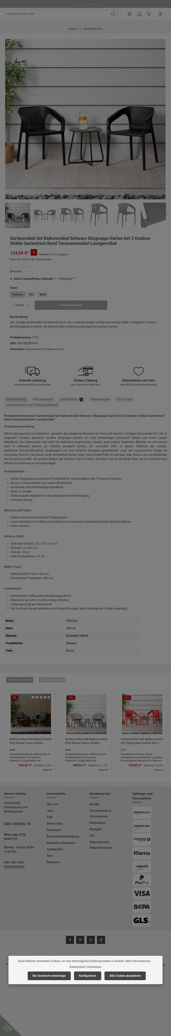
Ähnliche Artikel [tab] (19, 680)
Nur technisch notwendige (49, 975)
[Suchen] (127, 13)
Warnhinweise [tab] (43, 399)
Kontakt (94, 804)
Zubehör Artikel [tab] (52, 680)
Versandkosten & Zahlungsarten (100, 813)
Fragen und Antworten (85, 4)
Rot (31, 294)
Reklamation (97, 822)
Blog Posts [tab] (124, 399)
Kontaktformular (14, 866)
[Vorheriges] (12, 119)
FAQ (92, 835)
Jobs (50, 810)
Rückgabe (96, 829)
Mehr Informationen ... (139, 961)
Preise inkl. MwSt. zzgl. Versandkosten (30, 259)
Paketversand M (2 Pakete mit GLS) (45, 349)
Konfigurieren (87, 975)
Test (49, 855)
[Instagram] (91, 940)
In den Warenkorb (71, 305)
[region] (85, 133)
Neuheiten (53, 862)
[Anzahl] (21, 305)
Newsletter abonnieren (61, 843)
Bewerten (16, 271)
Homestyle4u (56, 794)
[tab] (16, 399)
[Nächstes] (158, 119)
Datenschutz (55, 823)
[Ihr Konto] (153, 14)
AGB (49, 817)
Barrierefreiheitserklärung (63, 836)
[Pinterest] (80, 940)
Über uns (52, 804)
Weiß (43, 294)
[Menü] (143, 14)
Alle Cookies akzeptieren (125, 975)
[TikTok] (101, 940)
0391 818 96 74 (17, 824)
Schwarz (17, 294)
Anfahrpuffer (55, 849)
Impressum (54, 830)
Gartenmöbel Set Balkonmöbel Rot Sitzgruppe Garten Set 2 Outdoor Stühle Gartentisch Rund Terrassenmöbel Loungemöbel (142, 741)
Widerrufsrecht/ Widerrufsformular (101, 844)
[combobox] (70, 13)
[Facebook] (70, 940)
